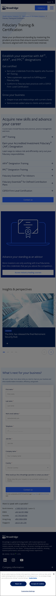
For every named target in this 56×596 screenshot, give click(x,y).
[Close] (54, 574)
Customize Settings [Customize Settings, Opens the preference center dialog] (28, 591)
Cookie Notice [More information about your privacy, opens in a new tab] (33, 578)
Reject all (18, 584)
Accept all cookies (37, 584)
